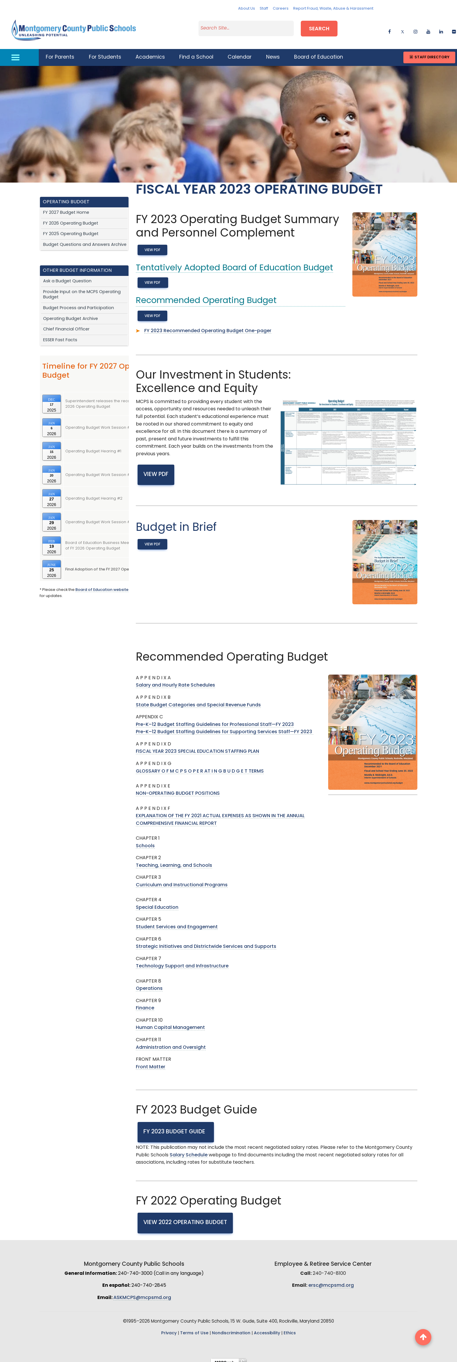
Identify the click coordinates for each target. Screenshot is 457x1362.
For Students (105, 51)
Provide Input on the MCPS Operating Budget (82, 289)
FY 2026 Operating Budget (70, 218)
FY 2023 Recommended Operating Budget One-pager (207, 325)
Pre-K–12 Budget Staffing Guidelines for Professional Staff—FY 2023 (215, 719)
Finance (145, 1003)
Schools (145, 840)
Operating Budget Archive (70, 313)
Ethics (290, 1328)
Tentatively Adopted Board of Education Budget (234, 262)
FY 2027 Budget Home (66, 207)
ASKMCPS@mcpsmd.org (142, 1292)
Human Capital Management (170, 1022)
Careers (281, 8)
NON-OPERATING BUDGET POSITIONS (178, 788)
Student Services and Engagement (177, 921)
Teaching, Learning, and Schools (174, 860)
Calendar (240, 51)
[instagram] (415, 28)
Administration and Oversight (171, 1042)
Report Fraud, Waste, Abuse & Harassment (333, 8)
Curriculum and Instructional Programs (182, 879)
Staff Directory (429, 52)
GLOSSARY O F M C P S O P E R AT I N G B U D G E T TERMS (200, 766)
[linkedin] (441, 28)
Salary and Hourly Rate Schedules (175, 680)
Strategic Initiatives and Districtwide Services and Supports (206, 941)
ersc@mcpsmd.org (331, 1280)
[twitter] (402, 28)
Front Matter (150, 1061)
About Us (246, 8)
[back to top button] (423, 1337)
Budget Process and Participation (78, 302)
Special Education (157, 902)
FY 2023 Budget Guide (175, 1126)
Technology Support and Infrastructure (182, 961)
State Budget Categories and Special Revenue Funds (198, 699)
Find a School (196, 51)
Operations (149, 983)
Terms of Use (194, 1328)
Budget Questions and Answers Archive (84, 239)
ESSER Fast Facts (60, 334)
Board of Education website (102, 585)
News (273, 51)
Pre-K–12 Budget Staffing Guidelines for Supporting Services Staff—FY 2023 (224, 726)
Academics (150, 51)
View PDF (152, 244)
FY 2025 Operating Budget (71, 229)
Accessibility (267, 1328)
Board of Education (318, 51)
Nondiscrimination (231, 1328)
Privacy (169, 1328)
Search (319, 27)
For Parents (60, 51)
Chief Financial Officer (66, 324)
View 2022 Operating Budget (185, 1217)
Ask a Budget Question (67, 276)
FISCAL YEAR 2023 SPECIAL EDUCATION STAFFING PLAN (197, 746)
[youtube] (428, 28)
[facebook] (389, 28)
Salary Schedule (189, 1149)
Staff (264, 8)
